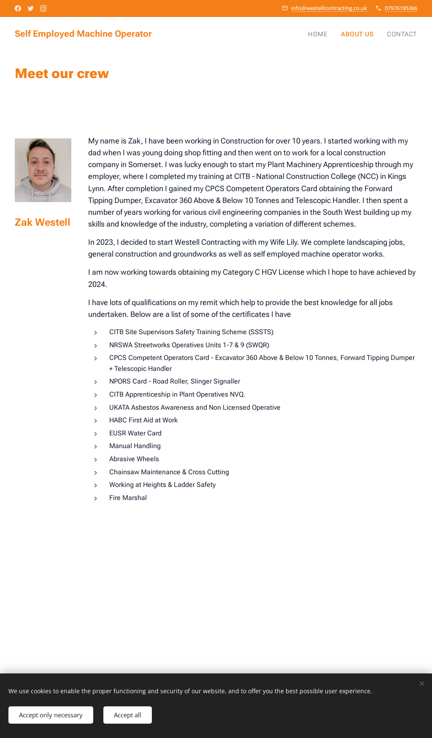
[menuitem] (324, 34)
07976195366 (401, 8)
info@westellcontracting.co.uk (329, 8)
